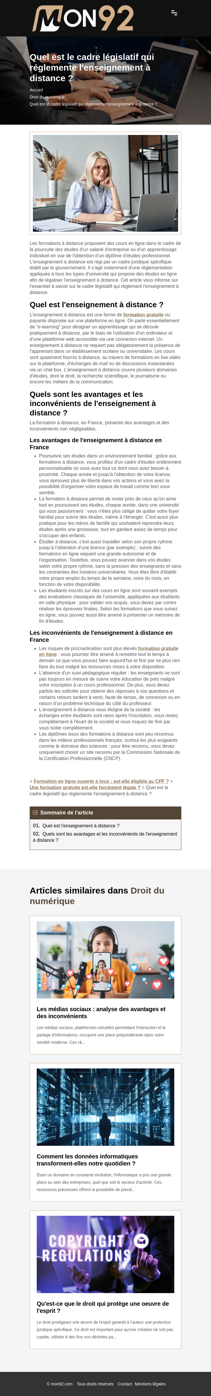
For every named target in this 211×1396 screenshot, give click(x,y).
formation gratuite (143, 314)
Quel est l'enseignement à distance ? (76, 825)
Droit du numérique (47, 97)
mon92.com (62, 1384)
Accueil (36, 90)
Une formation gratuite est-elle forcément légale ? (85, 787)
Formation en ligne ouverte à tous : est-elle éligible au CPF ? (101, 781)
